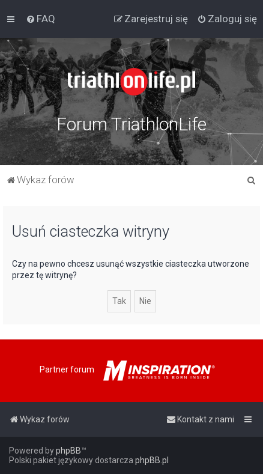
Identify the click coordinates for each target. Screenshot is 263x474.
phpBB (68, 450)
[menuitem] (40, 18)
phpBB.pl (152, 460)
